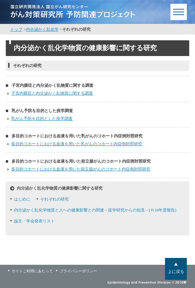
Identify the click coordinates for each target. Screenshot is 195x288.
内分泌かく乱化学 (42, 29)
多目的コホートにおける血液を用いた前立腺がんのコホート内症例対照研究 (81, 161)
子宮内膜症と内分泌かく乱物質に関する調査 (52, 85)
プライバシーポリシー (78, 271)
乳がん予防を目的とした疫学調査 (42, 110)
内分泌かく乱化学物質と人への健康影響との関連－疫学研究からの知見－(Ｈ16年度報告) (95, 210)
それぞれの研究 (54, 199)
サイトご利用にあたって (32, 271)
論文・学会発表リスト (34, 221)
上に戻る (176, 271)
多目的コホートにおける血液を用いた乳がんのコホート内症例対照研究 (77, 136)
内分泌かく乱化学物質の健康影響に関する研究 (60, 188)
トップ (16, 29)
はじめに (22, 199)
